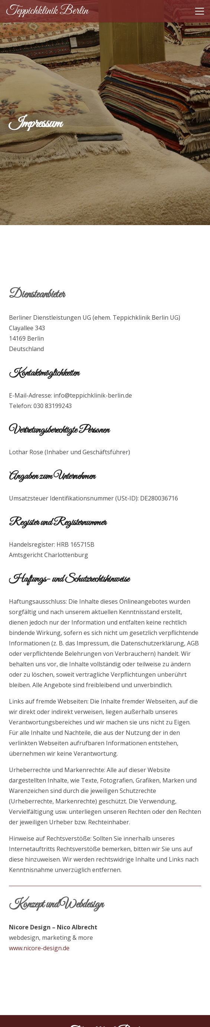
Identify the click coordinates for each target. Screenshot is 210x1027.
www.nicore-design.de (39, 948)
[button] (199, 11)
